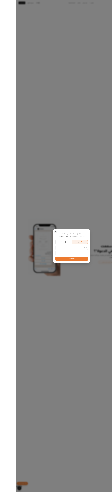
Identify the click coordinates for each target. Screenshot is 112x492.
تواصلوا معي (56, 258)
